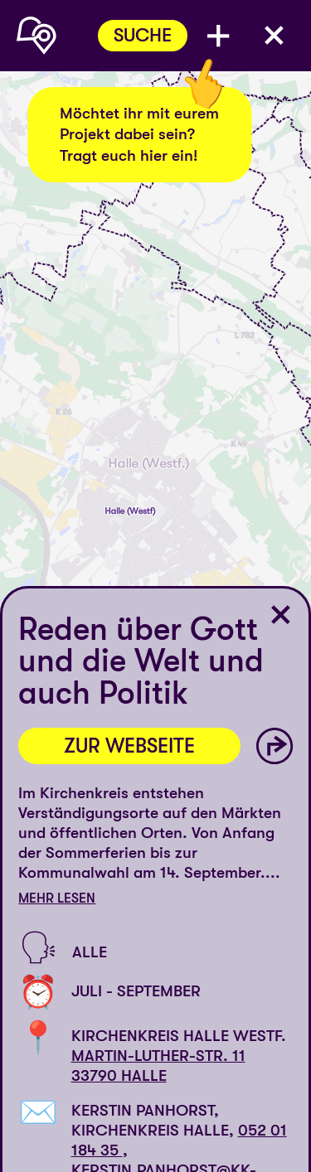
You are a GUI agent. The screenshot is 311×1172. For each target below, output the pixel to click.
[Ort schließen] (281, 615)
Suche (143, 35)
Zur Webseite (129, 746)
